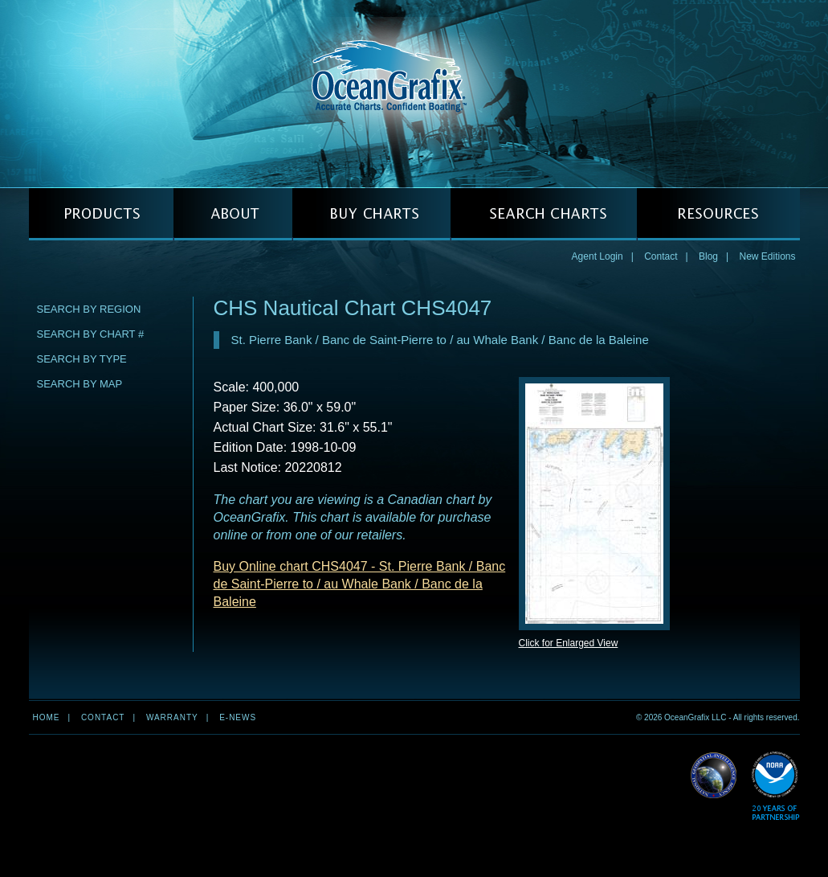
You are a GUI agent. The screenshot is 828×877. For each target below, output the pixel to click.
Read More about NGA (714, 776)
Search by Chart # (91, 334)
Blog (708, 256)
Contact (660, 256)
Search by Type (82, 359)
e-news (237, 717)
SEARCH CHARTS (544, 214)
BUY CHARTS (371, 214)
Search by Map (80, 384)
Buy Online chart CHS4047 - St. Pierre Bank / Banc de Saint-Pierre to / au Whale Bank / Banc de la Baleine (360, 584)
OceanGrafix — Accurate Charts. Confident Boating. (414, 93)
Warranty (172, 717)
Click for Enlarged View (568, 643)
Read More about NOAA (775, 786)
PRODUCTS (101, 214)
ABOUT (232, 214)
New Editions (767, 256)
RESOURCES (718, 214)
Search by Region (89, 309)
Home (46, 717)
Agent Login (597, 256)
